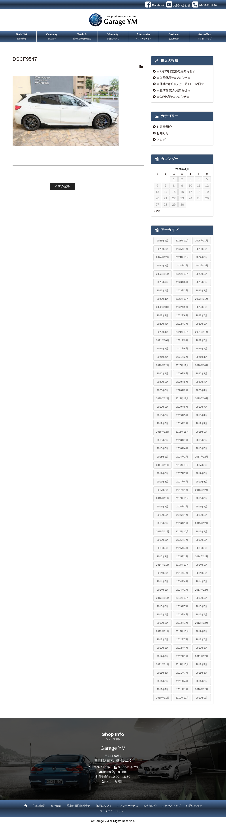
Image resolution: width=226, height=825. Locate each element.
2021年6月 (182, 348)
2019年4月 (201, 415)
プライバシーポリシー (113, 811)
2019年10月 (201, 398)
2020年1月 (201, 390)
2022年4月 (162, 323)
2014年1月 (182, 589)
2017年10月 (182, 465)
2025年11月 (201, 240)
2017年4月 (182, 481)
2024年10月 (182, 257)
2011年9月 (201, 664)
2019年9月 (162, 406)
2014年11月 (162, 564)
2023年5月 (201, 282)
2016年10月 (182, 498)
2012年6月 (201, 639)
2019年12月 (162, 398)
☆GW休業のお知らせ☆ (173, 96)
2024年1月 (182, 265)
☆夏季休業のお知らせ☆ (173, 90)
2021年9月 (182, 340)
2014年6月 (201, 573)
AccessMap (205, 37)
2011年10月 (182, 664)
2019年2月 (182, 423)
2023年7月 (162, 282)
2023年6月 (182, 282)
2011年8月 (162, 672)
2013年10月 (182, 598)
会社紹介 (56, 805)
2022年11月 (201, 299)
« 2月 (157, 211)
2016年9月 (201, 498)
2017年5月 (162, 481)
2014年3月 (201, 581)
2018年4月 (182, 448)
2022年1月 (162, 332)
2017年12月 (201, 456)
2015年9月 (201, 531)
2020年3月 (162, 390)
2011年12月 (201, 656)
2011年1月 (182, 689)
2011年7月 (182, 672)
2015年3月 (201, 548)
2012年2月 (162, 656)
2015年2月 (162, 556)
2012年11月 (162, 631)
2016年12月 (201, 490)
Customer (174, 37)
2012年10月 (182, 631)
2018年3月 (201, 448)
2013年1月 (182, 623)
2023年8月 (201, 274)
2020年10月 (201, 365)
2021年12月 (182, 332)
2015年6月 (201, 540)
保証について (104, 805)
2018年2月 (162, 456)
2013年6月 (201, 606)
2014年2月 (162, 589)
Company (52, 37)
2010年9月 (201, 697)
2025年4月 (182, 249)
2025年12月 (182, 240)
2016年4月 (182, 515)
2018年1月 (182, 456)
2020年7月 (201, 373)
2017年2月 (162, 490)
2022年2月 (201, 323)
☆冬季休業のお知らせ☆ (173, 77)
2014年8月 (162, 573)
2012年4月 (182, 647)
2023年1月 (162, 299)
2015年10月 (182, 531)
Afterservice (143, 37)
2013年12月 (201, 589)
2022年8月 (201, 307)
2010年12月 (201, 689)
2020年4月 (201, 381)
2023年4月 (162, 290)
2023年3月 (182, 290)
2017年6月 (201, 473)
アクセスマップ (171, 805)
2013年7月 (182, 606)
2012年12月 (201, 623)
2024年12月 (162, 257)
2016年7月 (182, 506)
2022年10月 (162, 307)
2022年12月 (182, 299)
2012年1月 (182, 656)
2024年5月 (162, 265)
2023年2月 (201, 290)
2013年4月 (182, 614)
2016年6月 (201, 506)
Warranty (113, 37)
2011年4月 (182, 681)
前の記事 (62, 186)
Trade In (82, 37)
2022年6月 (182, 315)
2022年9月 (182, 307)
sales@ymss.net (115, 772)
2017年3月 (201, 481)
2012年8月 (162, 639)
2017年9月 (201, 465)
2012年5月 (162, 647)
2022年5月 (201, 315)
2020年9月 (162, 373)
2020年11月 (182, 365)
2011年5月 (162, 681)
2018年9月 (201, 431)
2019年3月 (162, 423)
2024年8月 (201, 257)
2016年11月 (162, 498)
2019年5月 (182, 415)
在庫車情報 (38, 805)
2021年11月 (201, 332)
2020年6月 (162, 381)
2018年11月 (182, 431)
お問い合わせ (194, 805)
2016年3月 (201, 515)
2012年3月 (201, 647)
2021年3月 (182, 357)
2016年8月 (162, 506)
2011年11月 (162, 664)
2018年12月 (162, 431)
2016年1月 (182, 523)
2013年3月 (201, 614)
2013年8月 (162, 606)
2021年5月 (201, 348)
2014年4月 (182, 581)
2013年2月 (162, 623)
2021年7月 (162, 348)
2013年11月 (162, 598)
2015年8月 (162, 540)
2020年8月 (182, 373)
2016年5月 (162, 515)
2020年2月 (182, 390)
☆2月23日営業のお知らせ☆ (176, 71)
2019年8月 (182, 406)
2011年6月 (201, 672)
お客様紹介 (164, 126)
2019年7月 (201, 406)
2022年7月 (162, 315)
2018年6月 (201, 440)
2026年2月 (162, 240)
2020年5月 (182, 381)
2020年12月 (162, 365)
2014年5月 (162, 581)
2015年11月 (162, 531)
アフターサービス (127, 805)
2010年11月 (162, 697)
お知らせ (162, 133)
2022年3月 (182, 323)
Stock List (21, 37)
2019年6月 (162, 415)
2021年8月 (201, 340)
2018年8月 (162, 440)
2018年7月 (182, 440)
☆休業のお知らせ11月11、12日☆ (180, 84)
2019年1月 (201, 423)
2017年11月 (162, 465)
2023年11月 (162, 274)
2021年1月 (201, 357)
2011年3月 (201, 681)
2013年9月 (201, 598)
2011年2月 (162, 689)
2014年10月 (182, 564)
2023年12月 (201, 265)
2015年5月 (162, 548)
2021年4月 (162, 357)
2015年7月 (182, 540)
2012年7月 (182, 639)
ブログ (161, 139)
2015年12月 (201, 523)
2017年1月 (182, 490)
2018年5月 (162, 448)
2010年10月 (182, 697)
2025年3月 (201, 249)
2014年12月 (201, 556)
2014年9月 (201, 564)
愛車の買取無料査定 (78, 805)
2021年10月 (162, 340)
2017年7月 (182, 473)
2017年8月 (162, 473)
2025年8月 (162, 249)
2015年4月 (182, 548)
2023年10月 (182, 274)
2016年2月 (162, 523)
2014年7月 (182, 573)
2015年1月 (182, 556)
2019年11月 (182, 398)
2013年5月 (162, 614)
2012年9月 (201, 631)
